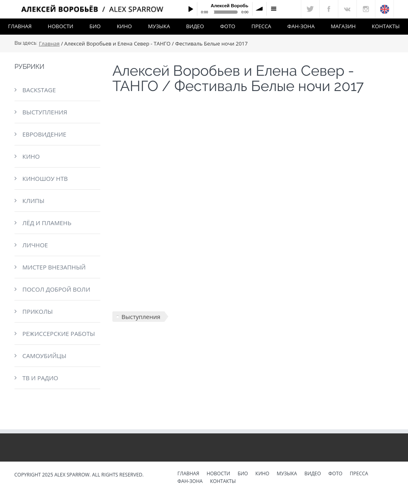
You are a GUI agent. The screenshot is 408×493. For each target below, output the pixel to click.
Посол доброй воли (57, 289)
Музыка (159, 26)
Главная (20, 26)
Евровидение (44, 134)
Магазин (343, 26)
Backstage (39, 90)
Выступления (45, 112)
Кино (124, 26)
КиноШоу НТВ (45, 178)
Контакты (386, 26)
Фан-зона (301, 26)
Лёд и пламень (47, 223)
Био (95, 26)
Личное (35, 245)
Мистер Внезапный (54, 267)
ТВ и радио (40, 378)
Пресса (261, 26)
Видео (195, 26)
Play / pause (190, 9)
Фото (227, 26)
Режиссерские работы (59, 333)
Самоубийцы (44, 356)
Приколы (38, 311)
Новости (60, 26)
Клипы (34, 201)
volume (259, 9)
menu (273, 9)
